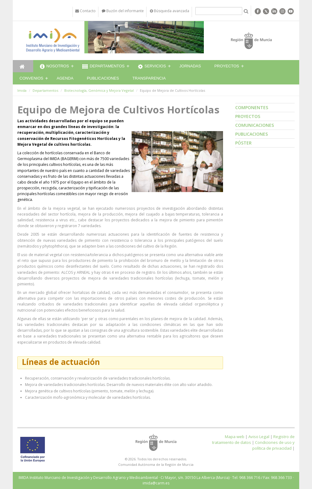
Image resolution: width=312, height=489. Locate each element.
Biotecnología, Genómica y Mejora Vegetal (99, 90)
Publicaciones (103, 78)
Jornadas (190, 66)
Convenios (31, 78)
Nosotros (54, 67)
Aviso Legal (258, 436)
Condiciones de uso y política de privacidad (273, 445)
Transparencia (149, 78)
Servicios (152, 67)
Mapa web (234, 436)
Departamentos (103, 67)
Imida (22, 90)
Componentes (251, 107)
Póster (243, 143)
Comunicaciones (254, 125)
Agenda (65, 78)
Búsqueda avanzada (169, 10)
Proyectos (226, 66)
